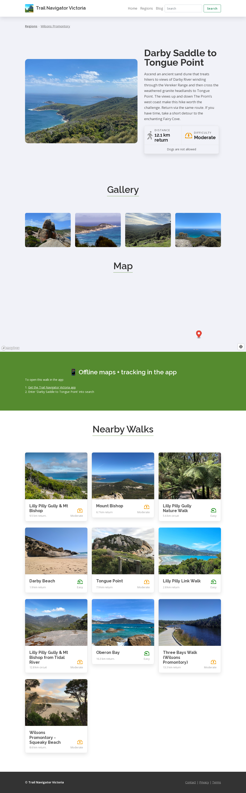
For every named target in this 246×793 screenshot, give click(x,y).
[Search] (183, 8)
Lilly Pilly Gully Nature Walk (177, 508)
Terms (216, 782)
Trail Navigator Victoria (55, 8)
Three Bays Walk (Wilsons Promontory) (180, 657)
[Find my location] (241, 347)
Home (132, 8)
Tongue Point (109, 581)
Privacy (204, 782)
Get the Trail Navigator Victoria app (52, 387)
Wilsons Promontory (55, 26)
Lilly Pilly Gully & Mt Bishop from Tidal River (48, 657)
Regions (146, 8)
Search (212, 8)
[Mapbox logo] (10, 348)
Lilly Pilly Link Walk (182, 581)
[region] (123, 320)
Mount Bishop (109, 506)
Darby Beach (42, 581)
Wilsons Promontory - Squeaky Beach (45, 737)
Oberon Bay (108, 652)
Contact (190, 782)
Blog (159, 8)
